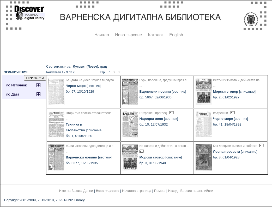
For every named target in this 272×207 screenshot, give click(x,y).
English (176, 35)
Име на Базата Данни (76, 191)
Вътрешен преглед (153, 113)
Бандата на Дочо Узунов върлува (90, 80)
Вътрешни (220, 113)
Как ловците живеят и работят (235, 146)
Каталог (155, 35)
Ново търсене (128, 35)
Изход (173, 191)
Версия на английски (196, 191)
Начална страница (136, 191)
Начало (101, 35)
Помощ (159, 191)
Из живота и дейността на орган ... (165, 146)
